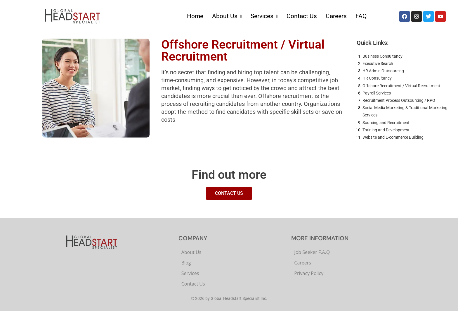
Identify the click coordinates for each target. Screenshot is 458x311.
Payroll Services (376, 93)
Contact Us (302, 16)
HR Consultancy (377, 78)
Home (195, 16)
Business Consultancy (382, 56)
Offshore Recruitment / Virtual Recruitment (401, 85)
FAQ (361, 16)
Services (264, 16)
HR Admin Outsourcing (383, 70)
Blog (186, 263)
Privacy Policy (308, 273)
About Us (227, 16)
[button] (227, 16)
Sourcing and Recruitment (386, 122)
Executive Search (377, 63)
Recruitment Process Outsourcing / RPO (398, 100)
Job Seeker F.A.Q (312, 252)
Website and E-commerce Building (393, 137)
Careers (336, 16)
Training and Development (386, 130)
